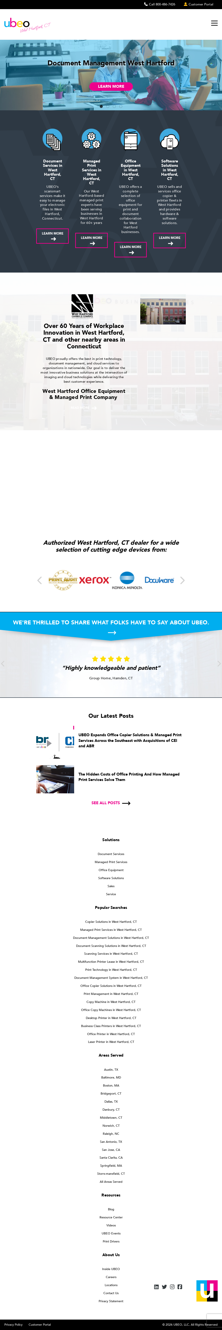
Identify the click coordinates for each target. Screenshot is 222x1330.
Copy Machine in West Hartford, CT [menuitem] (111, 1002)
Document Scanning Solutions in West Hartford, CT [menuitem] (111, 946)
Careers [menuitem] (111, 1277)
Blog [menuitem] (111, 1209)
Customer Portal (40, 1325)
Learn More (111, 86)
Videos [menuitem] (111, 1225)
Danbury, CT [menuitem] (111, 1110)
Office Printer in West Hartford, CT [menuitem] (111, 1034)
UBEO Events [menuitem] (111, 1233)
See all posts (105, 803)
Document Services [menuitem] (111, 854)
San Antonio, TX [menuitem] (111, 1142)
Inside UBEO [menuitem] (111, 1269)
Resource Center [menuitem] (111, 1217)
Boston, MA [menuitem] (111, 1086)
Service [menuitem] (111, 894)
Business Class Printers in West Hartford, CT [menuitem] (111, 1026)
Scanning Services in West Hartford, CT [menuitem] (111, 954)
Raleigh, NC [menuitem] (111, 1134)
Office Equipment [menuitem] (111, 870)
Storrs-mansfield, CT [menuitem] (111, 1174)
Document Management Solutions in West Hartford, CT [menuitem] (111, 938)
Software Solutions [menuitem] (111, 878)
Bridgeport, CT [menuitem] (111, 1094)
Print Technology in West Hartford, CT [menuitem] (111, 970)
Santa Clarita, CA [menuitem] (111, 1158)
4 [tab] (121, 107)
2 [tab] (108, 107)
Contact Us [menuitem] (111, 1293)
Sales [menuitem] (111, 886)
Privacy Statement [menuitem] (111, 1301)
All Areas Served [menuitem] (111, 1182)
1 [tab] (101, 107)
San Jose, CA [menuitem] (111, 1150)
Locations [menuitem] (111, 1285)
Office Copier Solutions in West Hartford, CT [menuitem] (111, 986)
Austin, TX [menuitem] (111, 1070)
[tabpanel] (111, 75)
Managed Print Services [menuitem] (111, 862)
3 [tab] (114, 107)
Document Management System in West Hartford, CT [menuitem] (111, 978)
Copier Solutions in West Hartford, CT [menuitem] (111, 922)
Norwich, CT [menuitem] (111, 1126)
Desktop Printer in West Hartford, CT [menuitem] (111, 1018)
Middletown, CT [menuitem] (111, 1118)
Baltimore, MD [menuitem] (111, 1077)
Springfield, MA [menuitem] (111, 1166)
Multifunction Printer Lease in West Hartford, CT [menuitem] (111, 962)
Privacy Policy (13, 1325)
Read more (80, 408)
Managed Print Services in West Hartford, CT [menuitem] (111, 930)
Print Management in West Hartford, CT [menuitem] (111, 994)
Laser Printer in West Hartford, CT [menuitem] (111, 1042)
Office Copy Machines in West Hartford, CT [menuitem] (111, 1010)
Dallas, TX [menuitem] (111, 1102)
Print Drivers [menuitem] (111, 1241)
